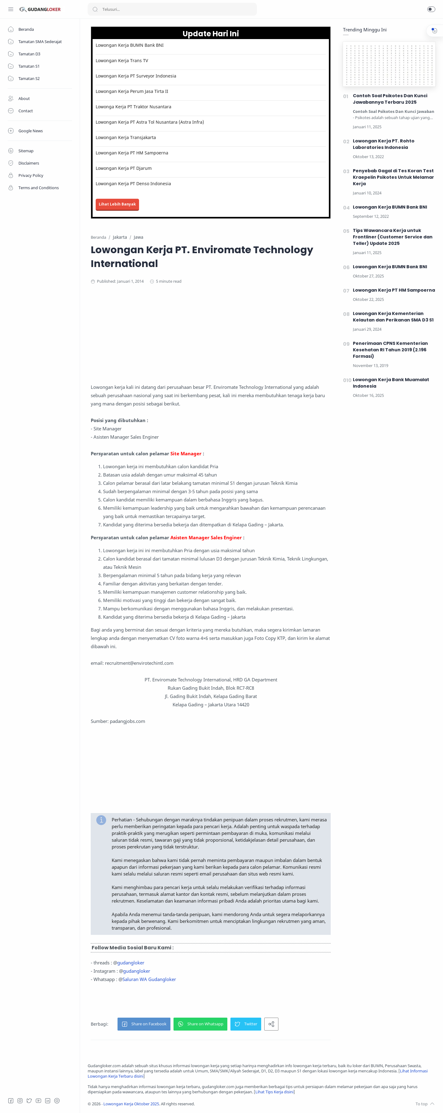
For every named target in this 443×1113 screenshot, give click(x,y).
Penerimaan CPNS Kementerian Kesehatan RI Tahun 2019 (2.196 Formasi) (390, 349)
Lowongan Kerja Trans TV (122, 60)
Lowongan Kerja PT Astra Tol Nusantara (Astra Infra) (150, 122)
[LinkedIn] (48, 1101)
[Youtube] (38, 1101)
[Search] (172, 9)
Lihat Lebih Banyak (117, 204)
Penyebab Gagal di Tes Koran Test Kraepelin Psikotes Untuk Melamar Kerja (393, 177)
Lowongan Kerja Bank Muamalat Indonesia (391, 383)
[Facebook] (11, 1101)
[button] (431, 9)
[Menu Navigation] (11, 9)
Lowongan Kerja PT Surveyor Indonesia (136, 76)
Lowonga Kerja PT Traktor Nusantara (133, 107)
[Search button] (95, 9)
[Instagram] (20, 1101)
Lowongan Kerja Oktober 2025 (131, 1104)
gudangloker (130, 962)
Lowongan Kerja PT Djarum (124, 168)
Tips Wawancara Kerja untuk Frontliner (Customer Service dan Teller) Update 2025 (393, 236)
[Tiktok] (57, 1101)
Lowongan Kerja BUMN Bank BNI (130, 45)
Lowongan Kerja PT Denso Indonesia (133, 183)
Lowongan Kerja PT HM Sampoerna (132, 153)
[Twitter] (29, 1101)
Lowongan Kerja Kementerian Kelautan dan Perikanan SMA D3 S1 (393, 316)
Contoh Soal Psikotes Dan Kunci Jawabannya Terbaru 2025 (390, 99)
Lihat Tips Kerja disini (274, 1092)
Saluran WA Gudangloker (149, 979)
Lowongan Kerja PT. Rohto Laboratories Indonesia (383, 144)
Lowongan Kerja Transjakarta (126, 137)
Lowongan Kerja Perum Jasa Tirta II (132, 91)
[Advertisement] (211, 340)
